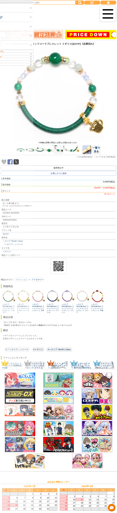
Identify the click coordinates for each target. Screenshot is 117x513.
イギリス (7, 251)
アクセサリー (38, 279)
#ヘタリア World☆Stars (59, 349)
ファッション (21, 279)
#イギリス (38, 349)
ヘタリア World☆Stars (13, 241)
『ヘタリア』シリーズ (13, 244)
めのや (6, 234)
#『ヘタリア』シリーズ (17, 349)
